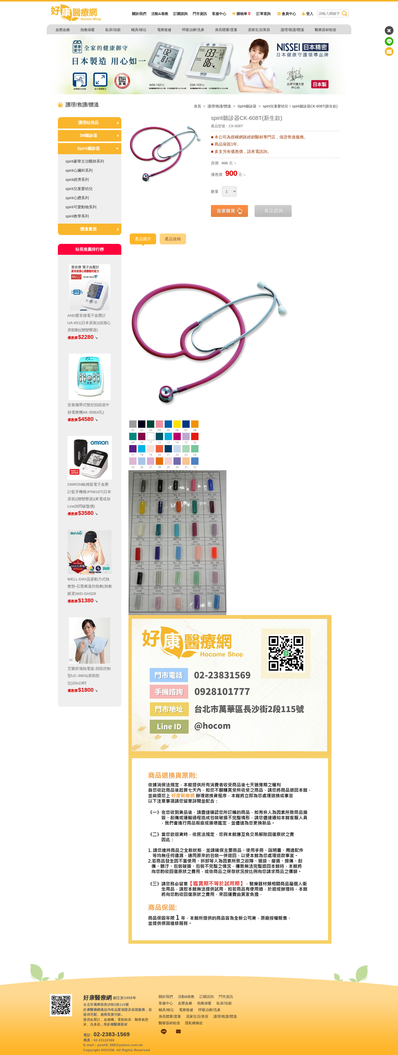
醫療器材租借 (325, 30)
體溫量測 (88, 229)
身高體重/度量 (226, 30)
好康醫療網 (97, 998)
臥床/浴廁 (113, 30)
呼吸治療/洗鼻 (193, 30)
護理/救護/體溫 (292, 30)
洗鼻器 (95, 1024)
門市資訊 (200, 14)
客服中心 (219, 14)
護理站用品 (88, 122)
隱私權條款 (194, 1023)
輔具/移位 (138, 30)
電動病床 (124, 1019)
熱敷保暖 (87, 30)
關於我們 (139, 14)
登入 (307, 14)
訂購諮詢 (180, 14)
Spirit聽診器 (247, 106)
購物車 (241, 14)
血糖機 (109, 1019)
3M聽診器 (88, 135)
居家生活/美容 (259, 30)
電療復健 (164, 30)
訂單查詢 (263, 14)
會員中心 (286, 14)
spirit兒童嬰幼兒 (275, 106)
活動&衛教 (159, 14)
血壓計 (95, 1019)
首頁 (197, 106)
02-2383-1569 (112, 1034)
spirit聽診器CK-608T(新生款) (315, 106)
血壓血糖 (63, 30)
